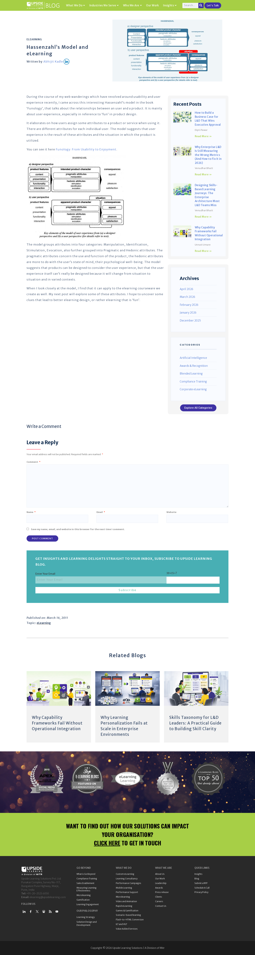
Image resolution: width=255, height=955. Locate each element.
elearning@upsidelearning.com (48, 897)
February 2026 (189, 304)
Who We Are (132, 5)
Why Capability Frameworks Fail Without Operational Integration (57, 723)
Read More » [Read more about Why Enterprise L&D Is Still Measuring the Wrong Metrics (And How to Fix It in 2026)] (203, 174)
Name (31, 512)
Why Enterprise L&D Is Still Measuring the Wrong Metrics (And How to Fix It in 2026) (208, 155)
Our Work (152, 5)
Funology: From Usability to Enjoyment (86, 149)
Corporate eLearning (193, 389)
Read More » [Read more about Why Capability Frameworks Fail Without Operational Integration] (203, 251)
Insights (170, 5)
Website (171, 512)
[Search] (201, 5)
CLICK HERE (107, 843)
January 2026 (188, 312)
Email (101, 512)
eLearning (34, 39)
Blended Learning (191, 373)
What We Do (75, 5)
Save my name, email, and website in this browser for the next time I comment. (78, 529)
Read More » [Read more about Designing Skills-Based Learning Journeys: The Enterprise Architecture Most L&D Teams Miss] (203, 216)
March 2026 (187, 297)
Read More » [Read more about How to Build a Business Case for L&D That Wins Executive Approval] (203, 136)
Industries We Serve (104, 5)
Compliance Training (193, 381)
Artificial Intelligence (193, 358)
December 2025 (190, 320)
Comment (33, 461)
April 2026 (186, 289)
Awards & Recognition (194, 365)
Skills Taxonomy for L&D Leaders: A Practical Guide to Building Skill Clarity (195, 723)
